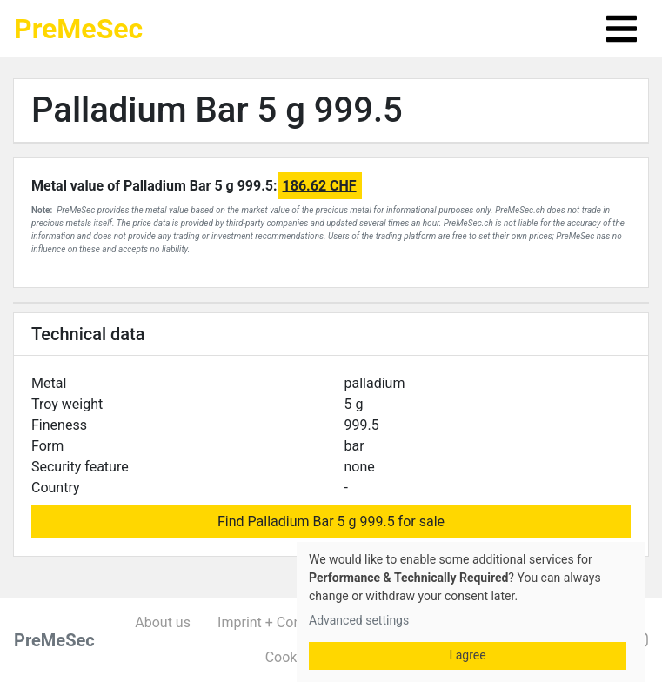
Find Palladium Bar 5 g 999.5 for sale (331, 521)
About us (163, 622)
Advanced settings (359, 620)
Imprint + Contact (271, 622)
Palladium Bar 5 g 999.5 (217, 110)
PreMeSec (78, 28)
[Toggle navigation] (621, 28)
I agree (467, 655)
